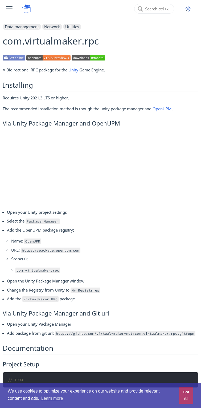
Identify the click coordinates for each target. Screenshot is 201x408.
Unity (73, 69)
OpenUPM (162, 108)
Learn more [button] (52, 398)
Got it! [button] (186, 395)
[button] (9, 8)
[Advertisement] (100, 167)
